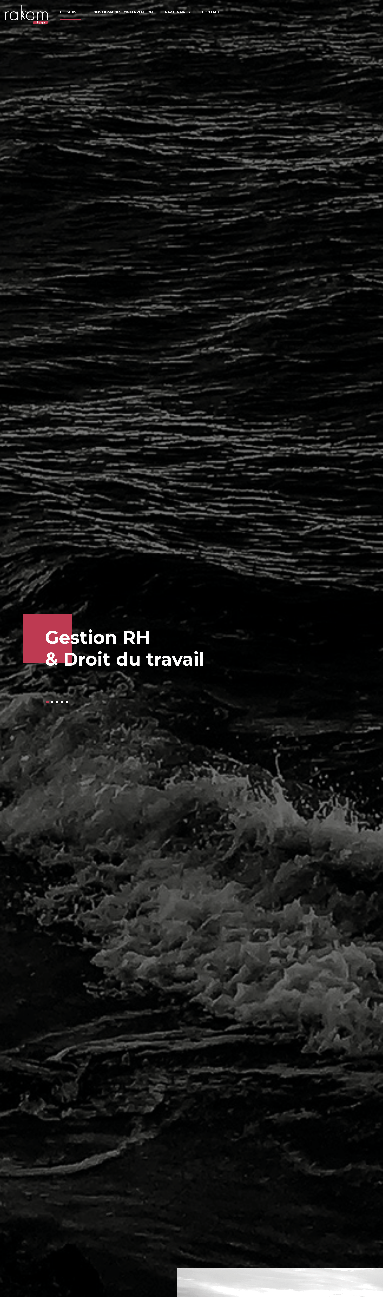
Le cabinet (70, 12)
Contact (211, 12)
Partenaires (177, 12)
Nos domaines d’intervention (123, 12)
